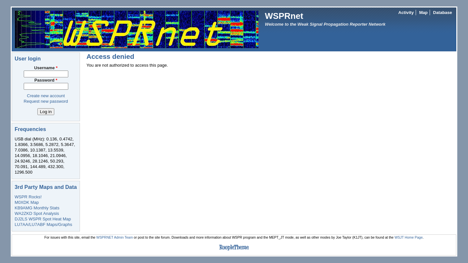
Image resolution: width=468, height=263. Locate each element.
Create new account (46, 95)
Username (46, 67)
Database (442, 12)
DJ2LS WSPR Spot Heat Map (43, 219)
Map (423, 12)
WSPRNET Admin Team (114, 237)
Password (46, 80)
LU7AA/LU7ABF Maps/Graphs (43, 224)
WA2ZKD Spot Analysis (37, 213)
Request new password (46, 101)
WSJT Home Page (409, 237)
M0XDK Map (27, 202)
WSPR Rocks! (28, 196)
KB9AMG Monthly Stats (37, 207)
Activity (406, 12)
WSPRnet (284, 16)
